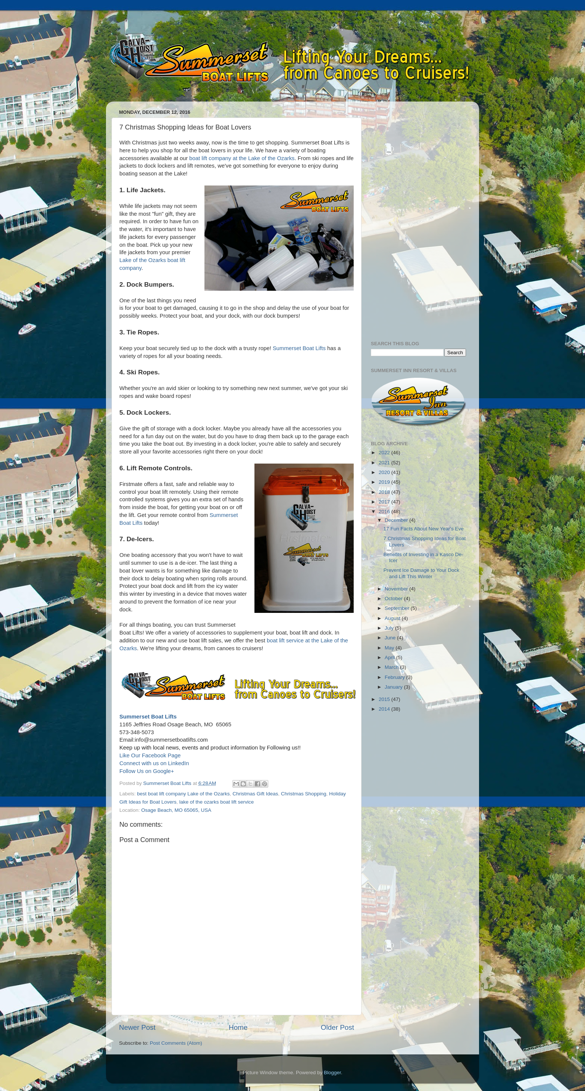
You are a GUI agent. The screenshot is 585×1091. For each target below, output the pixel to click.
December (397, 520)
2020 (385, 472)
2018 (385, 492)
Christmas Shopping (303, 794)
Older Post (337, 1027)
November (397, 589)
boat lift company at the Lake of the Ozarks (241, 158)
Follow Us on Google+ (146, 771)
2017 (385, 502)
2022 (385, 452)
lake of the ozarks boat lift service (216, 802)
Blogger (332, 1072)
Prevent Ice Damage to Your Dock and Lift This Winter (421, 573)
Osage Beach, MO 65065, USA (176, 810)
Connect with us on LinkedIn (154, 763)
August (393, 618)
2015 (385, 699)
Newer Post (137, 1027)
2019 (385, 482)
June (391, 637)
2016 (385, 511)
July (390, 628)
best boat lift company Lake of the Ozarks (183, 794)
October (394, 598)
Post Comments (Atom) (176, 1043)
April (390, 657)
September (398, 608)
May (390, 648)
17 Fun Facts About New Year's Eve (424, 529)
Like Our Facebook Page (150, 755)
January (394, 687)
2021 (385, 462)
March (392, 667)
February (395, 677)
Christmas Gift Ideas (255, 794)
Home (238, 1027)
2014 (385, 709)
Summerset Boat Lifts (299, 348)
